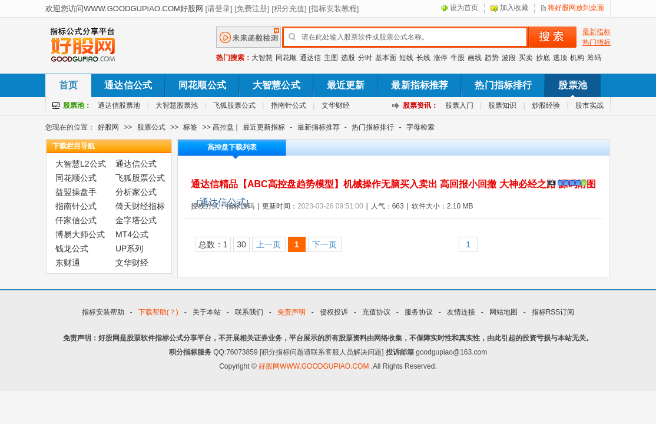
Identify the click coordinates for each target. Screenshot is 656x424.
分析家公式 (136, 192)
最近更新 (346, 85)
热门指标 (596, 42)
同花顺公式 (202, 85)
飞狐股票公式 (234, 105)
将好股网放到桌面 (576, 8)
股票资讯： (420, 105)
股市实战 (589, 105)
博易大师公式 (80, 234)
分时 (365, 58)
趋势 (492, 58)
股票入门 (459, 105)
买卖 (526, 58)
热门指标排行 (503, 85)
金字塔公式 (136, 220)
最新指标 (596, 32)
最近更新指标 (264, 127)
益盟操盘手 (76, 192)
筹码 (594, 58)
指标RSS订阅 (553, 312)
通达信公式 (128, 85)
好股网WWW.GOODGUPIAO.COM (315, 366)
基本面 (385, 58)
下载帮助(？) (158, 312)
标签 (190, 127)
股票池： (77, 105)
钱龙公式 (71, 248)
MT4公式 (131, 234)
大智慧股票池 (176, 105)
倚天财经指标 (140, 206)
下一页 (324, 244)
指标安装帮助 (103, 312)
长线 (423, 58)
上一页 (268, 244)
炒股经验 (546, 105)
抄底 (543, 58)
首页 (68, 85)
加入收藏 (514, 8)
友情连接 (461, 312)
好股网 (108, 127)
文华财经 (336, 105)
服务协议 (419, 312)
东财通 (67, 262)
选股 (348, 58)
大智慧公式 (276, 85)
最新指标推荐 (419, 85)
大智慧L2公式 (80, 163)
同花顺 (286, 58)
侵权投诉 (334, 312)
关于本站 (207, 312)
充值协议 (376, 312)
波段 (509, 58)
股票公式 (151, 127)
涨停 (440, 58)
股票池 (572, 85)
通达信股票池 (119, 105)
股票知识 (502, 105)
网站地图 (503, 312)
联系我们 (249, 312)
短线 (406, 58)
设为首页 (464, 8)
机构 (577, 58)
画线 (475, 58)
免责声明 (291, 312)
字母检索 (420, 127)
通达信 (310, 58)
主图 (331, 58)
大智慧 (262, 58)
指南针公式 (288, 105)
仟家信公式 (76, 220)
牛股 (457, 58)
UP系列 (129, 248)
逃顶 (560, 58)
